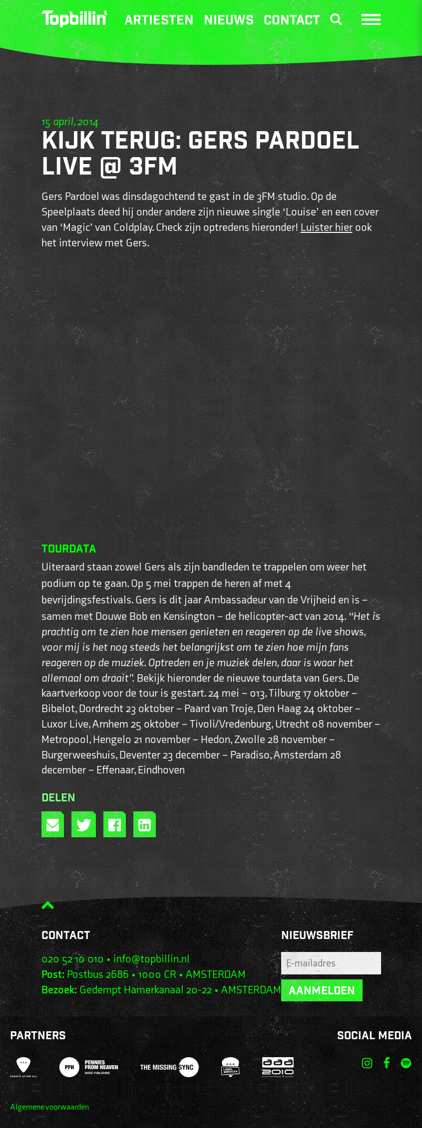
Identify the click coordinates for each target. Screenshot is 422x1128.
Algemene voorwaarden (49, 1107)
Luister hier (327, 227)
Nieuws (229, 21)
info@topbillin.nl (151, 959)
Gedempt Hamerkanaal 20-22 (145, 990)
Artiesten (159, 21)
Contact (292, 21)
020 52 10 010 (72, 959)
